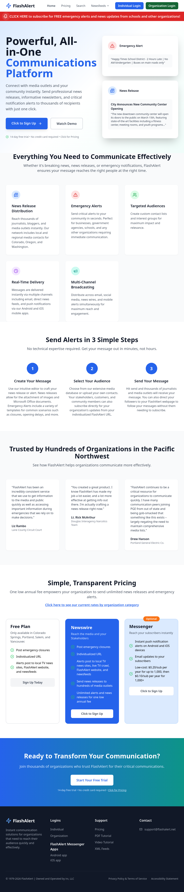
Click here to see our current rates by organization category (92, 605)
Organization (59, 836)
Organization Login (162, 6)
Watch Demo (67, 123)
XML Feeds (102, 849)
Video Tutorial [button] (104, 842)
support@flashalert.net (160, 829)
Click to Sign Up (27, 123)
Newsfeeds (100, 6)
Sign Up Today (32, 682)
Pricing (65, 6)
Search (80, 6)
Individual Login (129, 6)
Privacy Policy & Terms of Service (128, 878)
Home (51, 6)
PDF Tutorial (103, 836)
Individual (57, 829)
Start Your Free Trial (91, 780)
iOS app (55, 860)
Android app (58, 855)
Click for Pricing (70, 136)
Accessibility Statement (164, 878)
